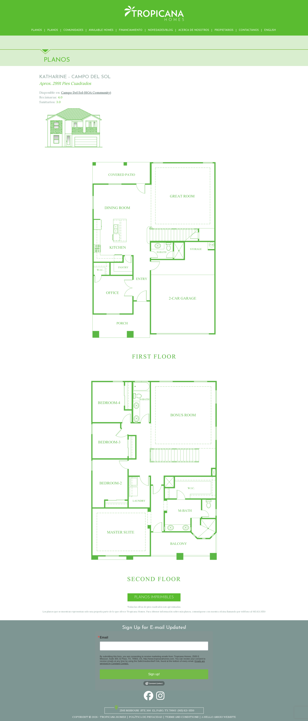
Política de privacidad (145, 717)
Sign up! (154, 674)
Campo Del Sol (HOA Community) (86, 92)
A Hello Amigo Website (219, 717)
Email (104, 637)
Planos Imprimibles (154, 597)
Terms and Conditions (182, 717)
